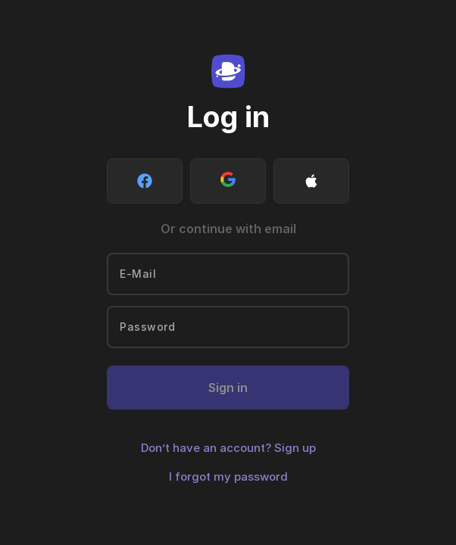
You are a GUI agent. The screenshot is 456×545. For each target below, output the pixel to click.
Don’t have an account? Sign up (228, 448)
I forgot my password (228, 476)
